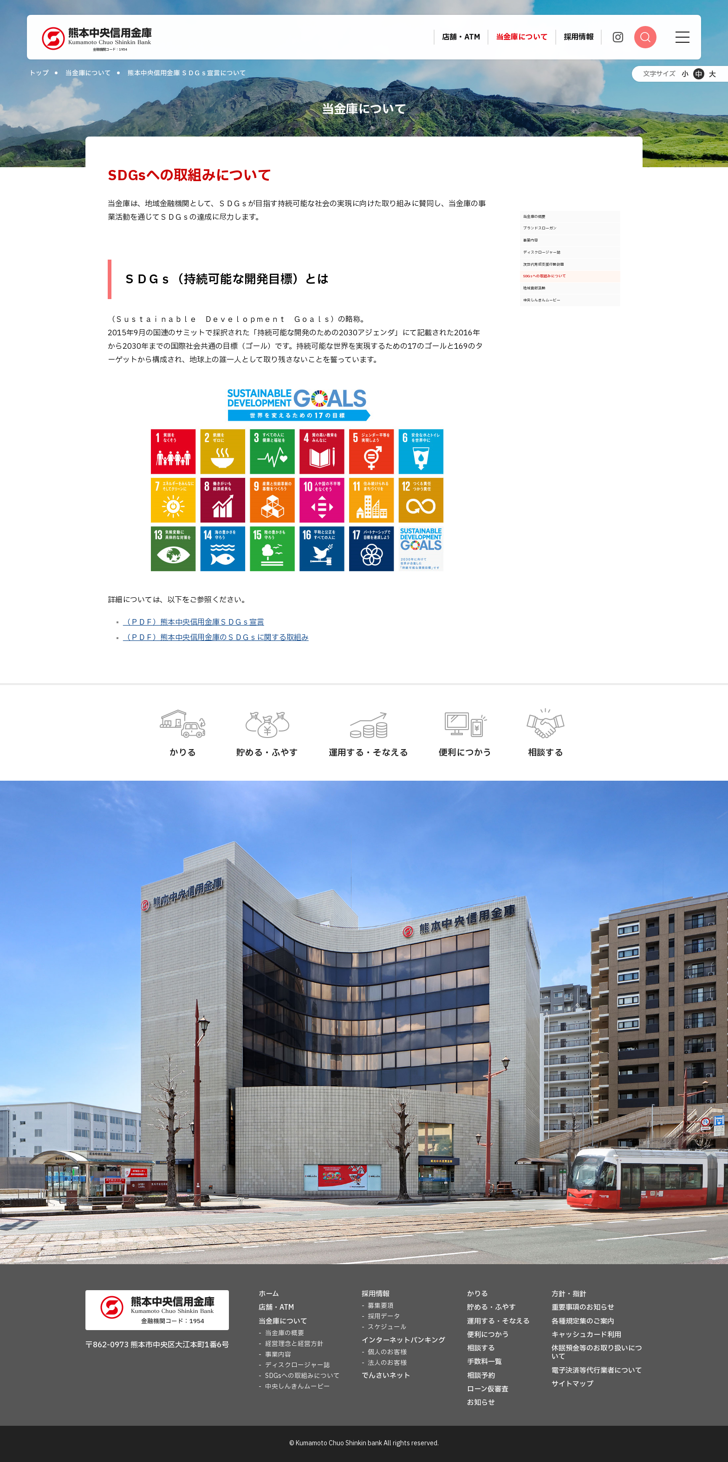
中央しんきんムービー (561, 377)
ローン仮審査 (487, 1389)
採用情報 (376, 1294)
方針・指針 (569, 1294)
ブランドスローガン (557, 244)
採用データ (384, 1316)
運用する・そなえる (498, 1321)
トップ (39, 73)
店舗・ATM (276, 1307)
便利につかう (488, 1335)
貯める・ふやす (491, 1307)
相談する (481, 1348)
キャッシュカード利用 (586, 1335)
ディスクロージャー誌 (561, 288)
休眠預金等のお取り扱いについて (597, 1352)
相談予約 (481, 1376)
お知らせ (481, 1402)
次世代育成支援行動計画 (564, 311)
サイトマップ (572, 1384)
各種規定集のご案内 (583, 1321)
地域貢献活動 (547, 355)
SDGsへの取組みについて (566, 333)
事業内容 (540, 266)
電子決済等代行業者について (597, 1370)
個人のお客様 (387, 1352)
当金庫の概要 (547, 221)
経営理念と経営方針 (294, 1344)
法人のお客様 (387, 1363)
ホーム (269, 1294)
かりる (477, 1294)
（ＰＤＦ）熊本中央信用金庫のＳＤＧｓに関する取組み (216, 637)
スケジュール (387, 1327)
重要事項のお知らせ (583, 1307)
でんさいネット (386, 1376)
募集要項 (381, 1306)
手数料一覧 (484, 1362)
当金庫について (88, 73)
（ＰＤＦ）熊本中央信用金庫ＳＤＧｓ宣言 (193, 622)
